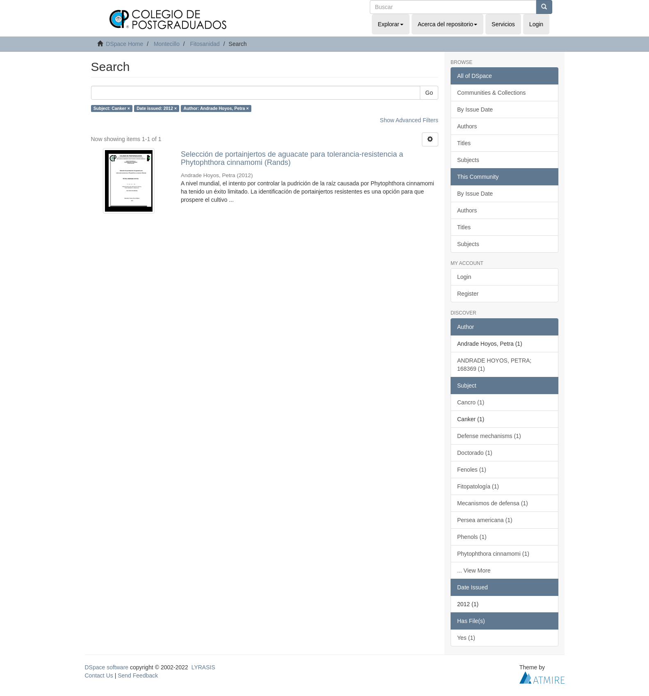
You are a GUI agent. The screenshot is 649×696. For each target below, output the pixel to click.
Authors (467, 126)
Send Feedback (138, 675)
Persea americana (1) (484, 520)
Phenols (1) (472, 537)
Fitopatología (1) (478, 486)
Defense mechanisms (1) (489, 436)
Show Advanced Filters (409, 120)
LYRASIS (203, 667)
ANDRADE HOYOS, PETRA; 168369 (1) (494, 364)
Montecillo (167, 44)
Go (429, 92)
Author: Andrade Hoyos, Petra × (216, 108)
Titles (464, 143)
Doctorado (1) (474, 453)
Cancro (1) (470, 402)
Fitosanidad (204, 44)
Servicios (503, 24)
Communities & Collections (491, 92)
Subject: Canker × (111, 108)
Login (464, 277)
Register (467, 293)
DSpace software (107, 667)
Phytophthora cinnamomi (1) (493, 553)
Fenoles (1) (471, 469)
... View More (473, 570)
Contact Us (99, 675)
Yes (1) (466, 637)
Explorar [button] (390, 24)
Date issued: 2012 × (157, 108)
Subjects (468, 160)
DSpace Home (124, 44)
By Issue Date (475, 109)
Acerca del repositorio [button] (447, 24)
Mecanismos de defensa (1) (492, 503)
